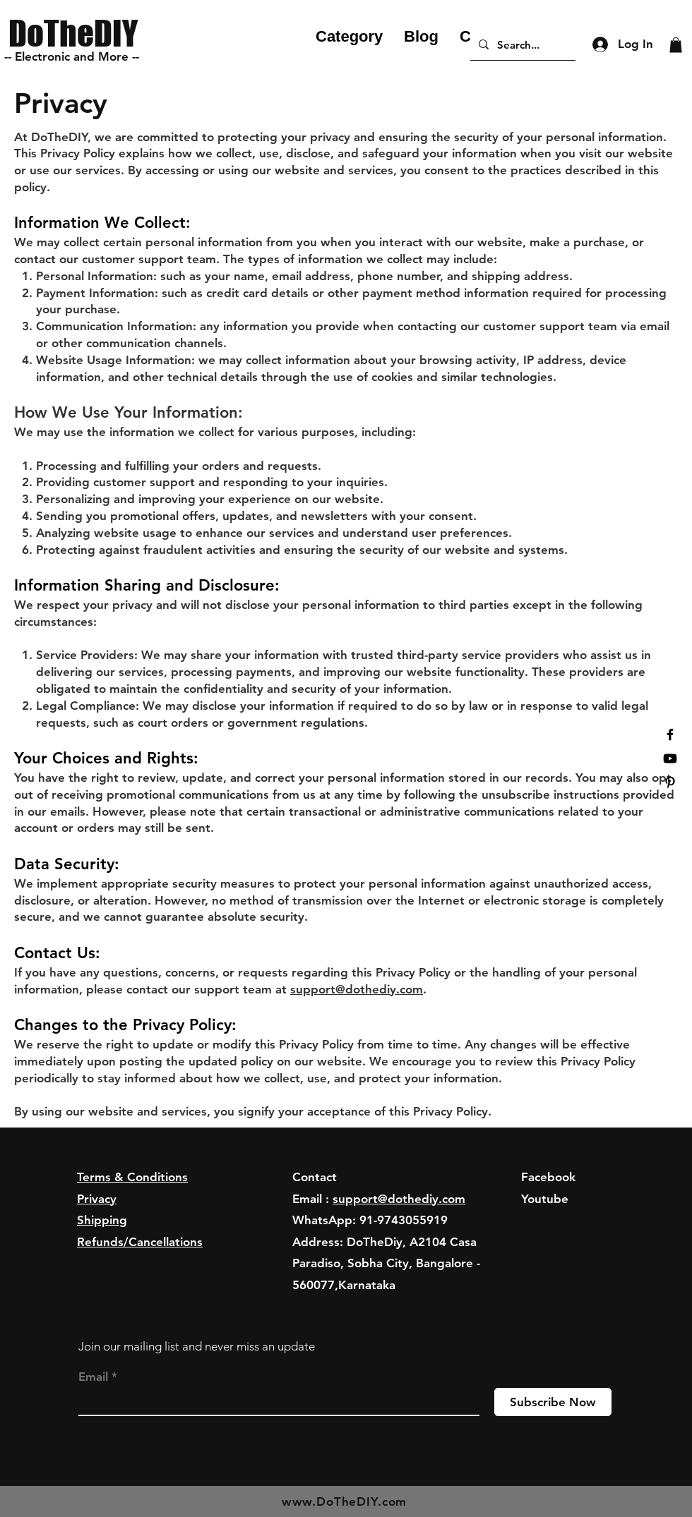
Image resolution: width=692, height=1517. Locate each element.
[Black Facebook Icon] (670, 734)
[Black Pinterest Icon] (670, 782)
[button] (675, 45)
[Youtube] (670, 758)
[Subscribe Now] (553, 1402)
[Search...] (521, 44)
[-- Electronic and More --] (74, 57)
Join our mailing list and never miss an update (196, 1346)
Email (93, 1377)
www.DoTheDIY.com (344, 1501)
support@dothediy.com (356, 989)
